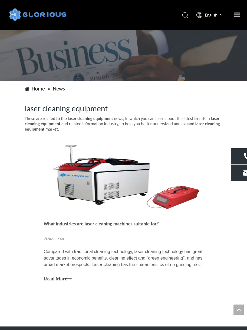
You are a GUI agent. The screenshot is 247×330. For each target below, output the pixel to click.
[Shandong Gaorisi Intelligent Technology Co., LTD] (123, 55)
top (238, 310)
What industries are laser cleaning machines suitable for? (101, 224)
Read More (58, 279)
